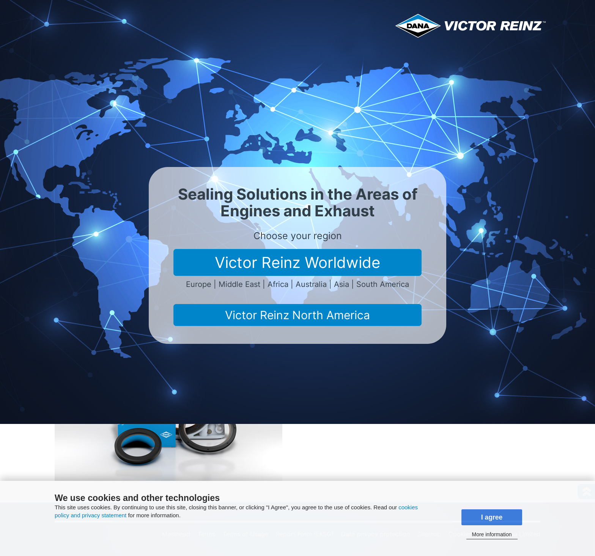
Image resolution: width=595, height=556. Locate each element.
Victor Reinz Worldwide (297, 262)
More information (492, 534)
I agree (492, 517)
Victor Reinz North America (297, 315)
